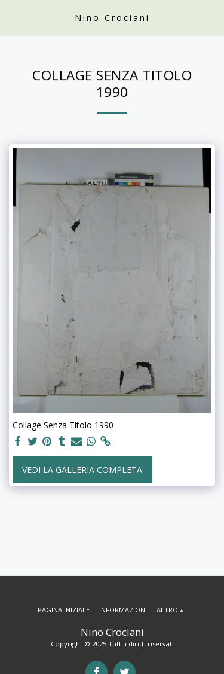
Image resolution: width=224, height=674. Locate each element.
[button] (13, 17)
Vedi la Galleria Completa (82, 469)
